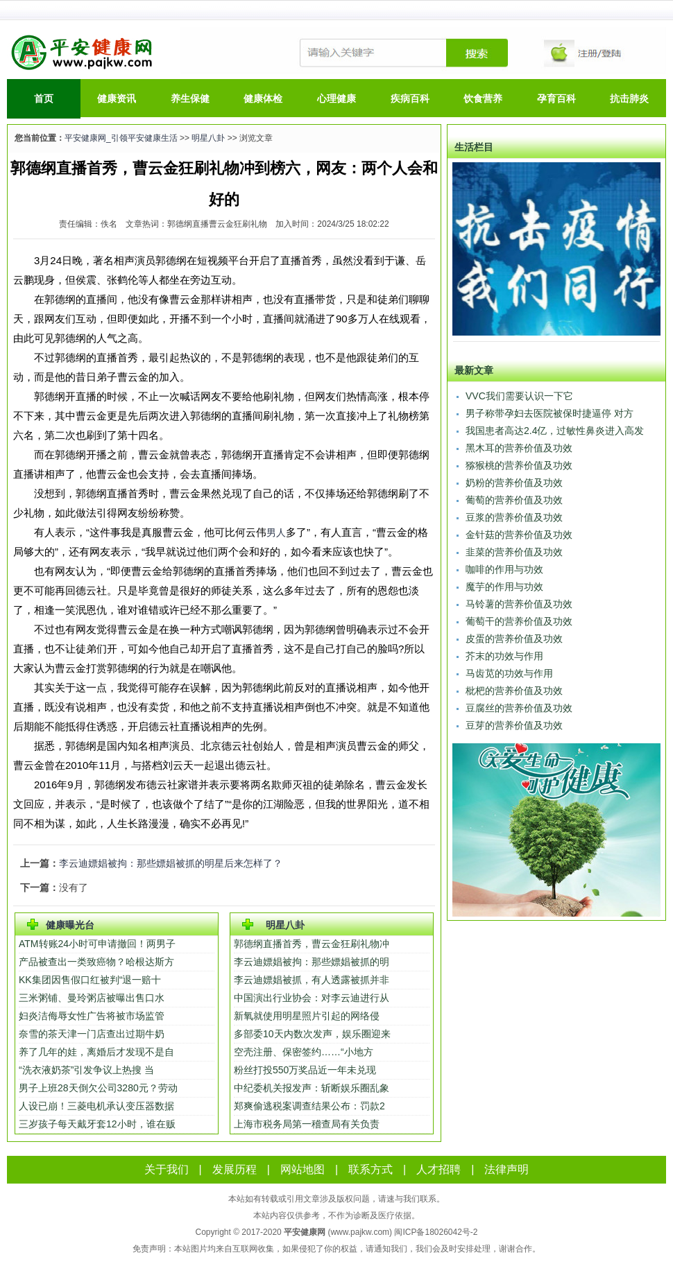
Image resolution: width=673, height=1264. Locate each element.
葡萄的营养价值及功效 (514, 499)
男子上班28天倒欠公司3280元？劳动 (98, 1087)
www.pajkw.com (359, 1232)
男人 (276, 532)
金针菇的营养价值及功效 (519, 534)
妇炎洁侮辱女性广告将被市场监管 (91, 1015)
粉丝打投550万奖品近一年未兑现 (306, 1069)
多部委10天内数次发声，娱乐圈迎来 (312, 1033)
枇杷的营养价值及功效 (514, 690)
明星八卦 (208, 138)
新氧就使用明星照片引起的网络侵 (307, 1015)
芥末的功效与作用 (504, 655)
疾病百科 (410, 98)
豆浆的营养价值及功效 (514, 517)
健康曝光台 (70, 924)
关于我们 (166, 1169)
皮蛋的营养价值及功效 (514, 638)
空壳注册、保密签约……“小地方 (303, 1051)
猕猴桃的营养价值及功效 (519, 465)
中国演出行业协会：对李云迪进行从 (311, 997)
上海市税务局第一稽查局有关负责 (307, 1123)
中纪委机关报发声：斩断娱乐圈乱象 (311, 1087)
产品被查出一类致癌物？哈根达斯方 (96, 961)
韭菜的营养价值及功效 (514, 551)
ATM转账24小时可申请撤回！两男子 (97, 943)
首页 (43, 98)
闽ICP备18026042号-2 (435, 1232)
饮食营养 (482, 98)
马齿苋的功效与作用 (509, 673)
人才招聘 (438, 1169)
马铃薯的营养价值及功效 (519, 603)
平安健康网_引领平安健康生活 (121, 138)
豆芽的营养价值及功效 (514, 725)
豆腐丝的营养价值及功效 (519, 707)
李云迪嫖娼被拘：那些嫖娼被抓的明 (311, 961)
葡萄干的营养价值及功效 (519, 621)
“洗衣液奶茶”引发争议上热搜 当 (86, 1069)
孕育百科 (556, 98)
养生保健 (190, 98)
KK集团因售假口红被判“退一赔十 (90, 979)
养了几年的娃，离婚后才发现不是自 (96, 1051)
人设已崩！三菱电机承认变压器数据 (96, 1105)
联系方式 (370, 1169)
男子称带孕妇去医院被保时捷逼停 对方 (549, 413)
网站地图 (302, 1169)
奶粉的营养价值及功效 (514, 482)
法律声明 (506, 1169)
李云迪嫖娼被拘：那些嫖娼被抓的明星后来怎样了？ (170, 863)
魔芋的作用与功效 (504, 586)
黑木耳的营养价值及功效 (519, 447)
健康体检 (263, 98)
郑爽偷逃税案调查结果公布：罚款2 (309, 1105)
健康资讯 (116, 98)
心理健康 (336, 98)
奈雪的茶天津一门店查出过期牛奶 (91, 1033)
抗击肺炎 (629, 98)
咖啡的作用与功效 (504, 569)
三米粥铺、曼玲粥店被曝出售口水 (91, 997)
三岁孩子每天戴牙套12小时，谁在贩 (97, 1123)
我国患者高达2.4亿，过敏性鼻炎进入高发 (555, 430)
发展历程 (234, 1169)
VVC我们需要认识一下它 (519, 395)
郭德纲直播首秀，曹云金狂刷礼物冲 (311, 943)
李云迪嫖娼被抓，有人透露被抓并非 (311, 979)
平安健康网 (304, 1232)
